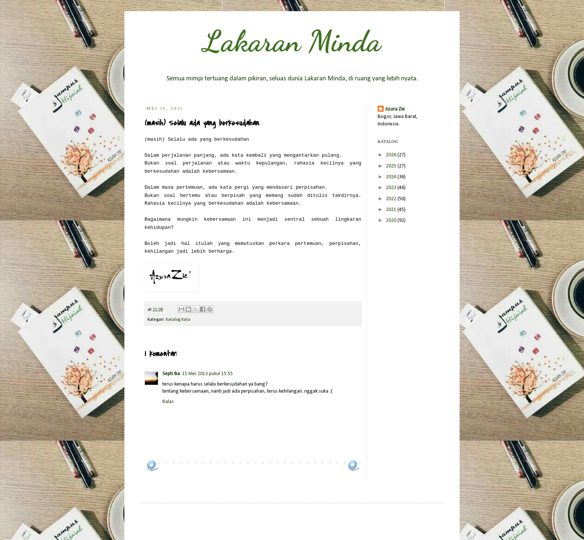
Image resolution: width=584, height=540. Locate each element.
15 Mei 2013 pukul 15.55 (207, 374)
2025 (391, 166)
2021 (391, 210)
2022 (391, 199)
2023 (391, 188)
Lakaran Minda (292, 41)
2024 (391, 177)
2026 (391, 155)
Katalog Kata (178, 319)
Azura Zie (395, 109)
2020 (391, 220)
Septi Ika (171, 374)
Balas (168, 402)
